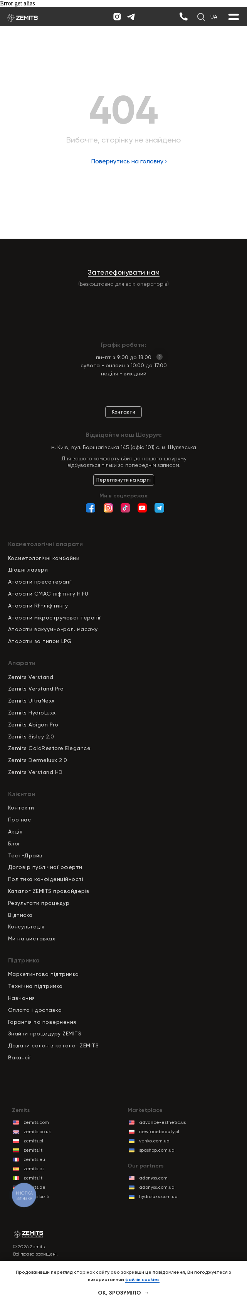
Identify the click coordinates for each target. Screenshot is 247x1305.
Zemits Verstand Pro (36, 689)
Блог (14, 843)
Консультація (26, 926)
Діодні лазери (28, 570)
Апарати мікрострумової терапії (54, 617)
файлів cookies (142, 1279)
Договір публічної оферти (45, 867)
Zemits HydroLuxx (32, 712)
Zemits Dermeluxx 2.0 (37, 760)
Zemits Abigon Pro (33, 724)
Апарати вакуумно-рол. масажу (53, 629)
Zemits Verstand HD (35, 772)
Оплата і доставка (35, 1010)
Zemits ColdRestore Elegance (49, 748)
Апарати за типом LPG (40, 641)
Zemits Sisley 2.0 (31, 736)
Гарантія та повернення (42, 1022)
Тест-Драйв (25, 855)
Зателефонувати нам (124, 272)
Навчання (21, 998)
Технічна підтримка (35, 986)
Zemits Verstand (31, 677)
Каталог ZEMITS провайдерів (49, 891)
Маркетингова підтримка (43, 974)
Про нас (19, 819)
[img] (183, 16)
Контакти (21, 807)
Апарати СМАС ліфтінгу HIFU (48, 594)
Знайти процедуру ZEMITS (45, 1033)
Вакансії (19, 1057)
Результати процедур (39, 903)
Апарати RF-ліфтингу (38, 605)
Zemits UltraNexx (31, 700)
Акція (15, 831)
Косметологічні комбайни (44, 558)
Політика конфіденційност (45, 879)
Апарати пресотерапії (40, 582)
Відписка (20, 915)
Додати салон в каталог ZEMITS (53, 1045)
